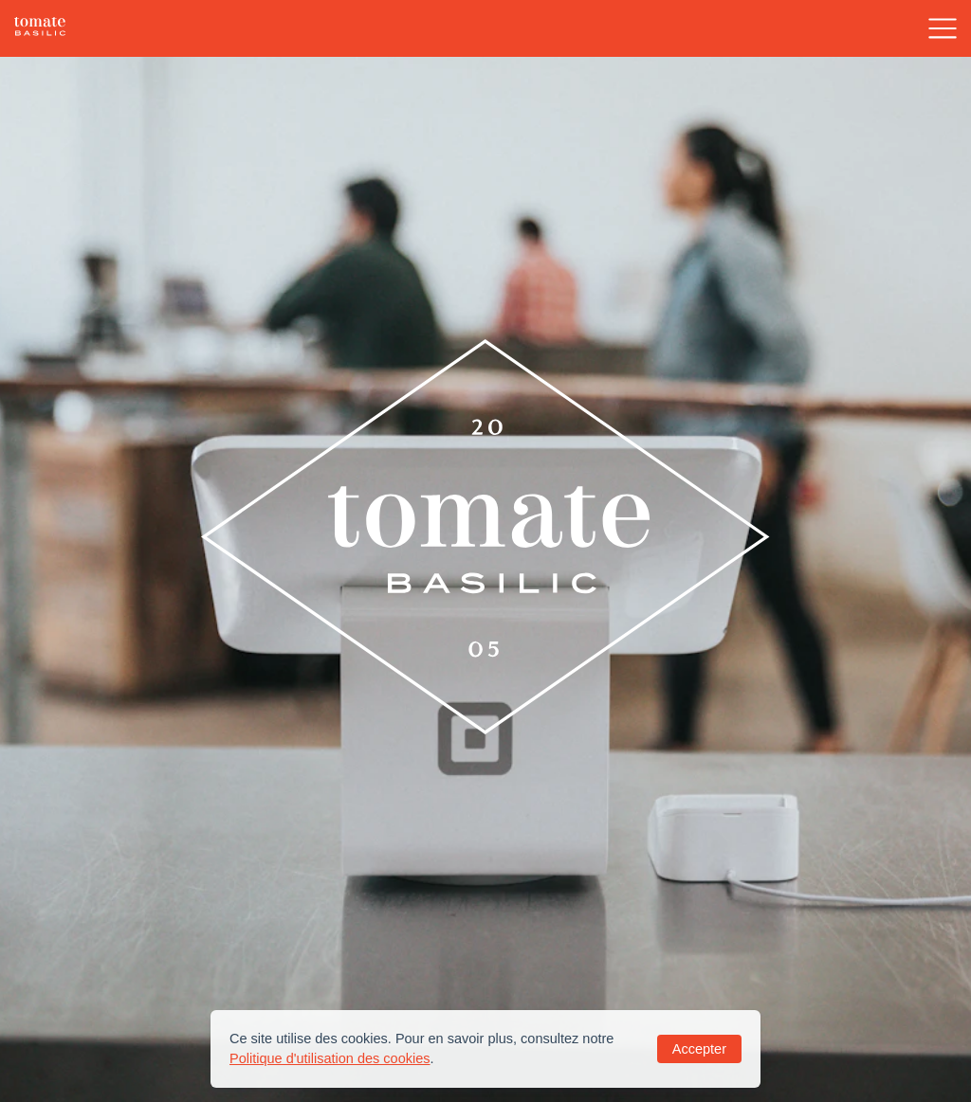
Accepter (699, 1049)
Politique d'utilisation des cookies (330, 1058)
